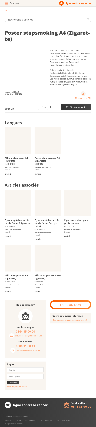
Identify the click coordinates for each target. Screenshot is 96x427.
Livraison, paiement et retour (16, 416)
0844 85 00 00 (81, 406)
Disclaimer (66, 420)
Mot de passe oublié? (17, 387)
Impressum (9, 420)
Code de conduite (52, 420)
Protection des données (26, 420)
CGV (40, 420)
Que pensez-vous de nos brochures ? (69, 320)
